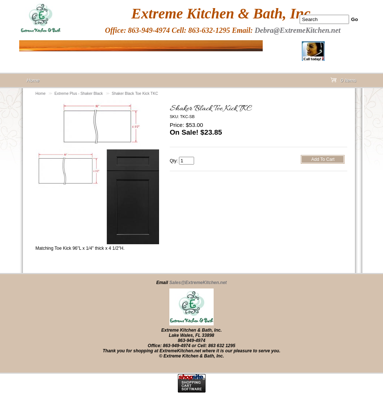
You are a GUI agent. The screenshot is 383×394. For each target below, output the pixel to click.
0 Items (343, 81)
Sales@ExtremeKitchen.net (198, 282)
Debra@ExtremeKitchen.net (298, 30)
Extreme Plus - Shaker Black (78, 93)
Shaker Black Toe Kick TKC (135, 93)
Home (40, 93)
